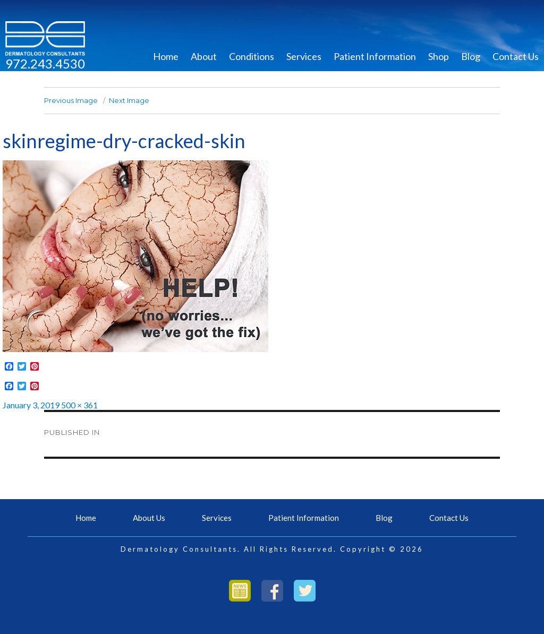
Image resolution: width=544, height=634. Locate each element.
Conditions (251, 56)
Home (165, 56)
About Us (149, 517)
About (204, 56)
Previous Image (71, 100)
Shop (438, 56)
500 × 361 (79, 405)
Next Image (129, 100)
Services (303, 56)
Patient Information (375, 56)
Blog (470, 56)
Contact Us (515, 56)
